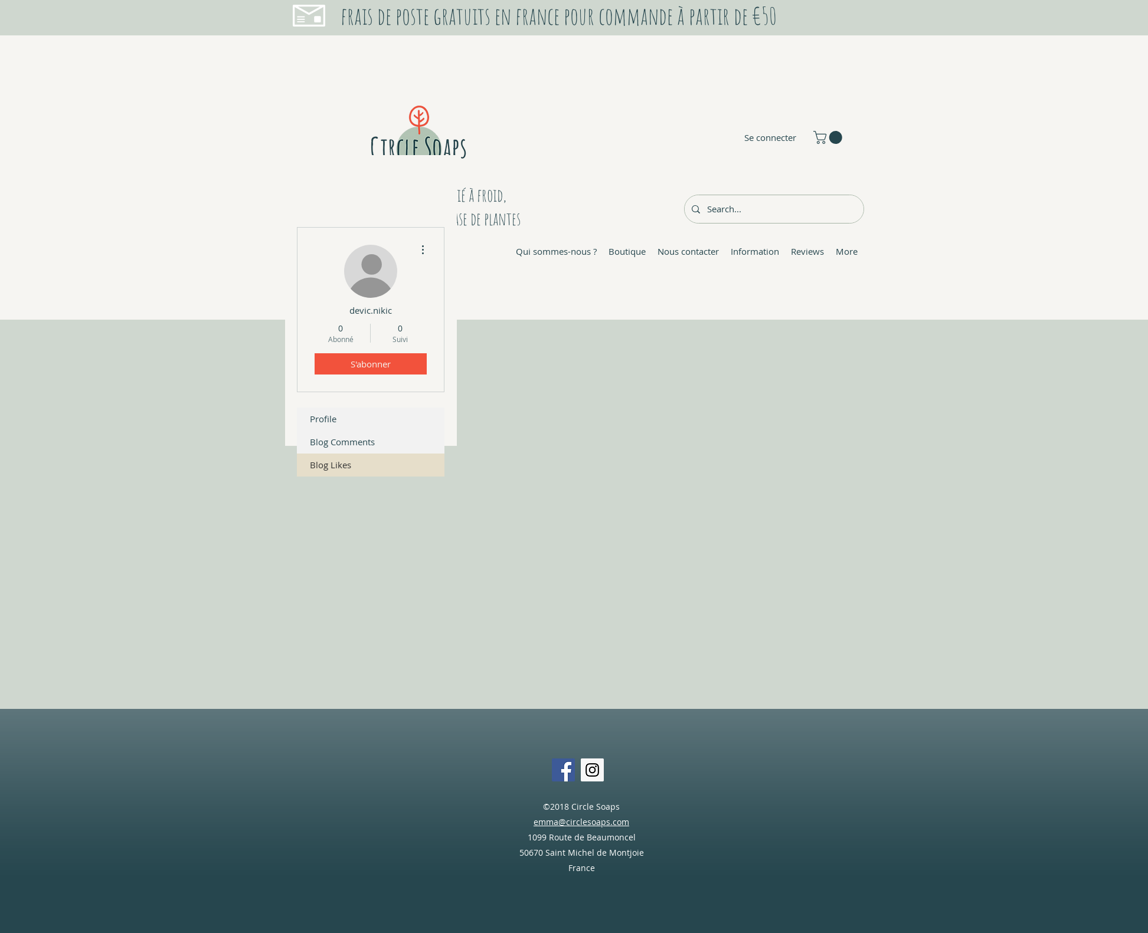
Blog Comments (342, 442)
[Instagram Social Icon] (592, 769)
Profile (323, 419)
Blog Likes (330, 465)
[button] (829, 137)
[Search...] (773, 209)
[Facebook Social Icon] (563, 769)
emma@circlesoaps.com (581, 821)
